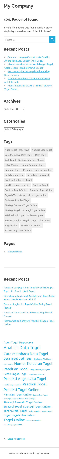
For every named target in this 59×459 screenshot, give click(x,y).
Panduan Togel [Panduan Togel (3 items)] (12, 169)
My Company (18, 6)
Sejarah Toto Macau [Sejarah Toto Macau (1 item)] (15, 195)
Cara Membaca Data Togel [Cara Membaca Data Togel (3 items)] (18, 154)
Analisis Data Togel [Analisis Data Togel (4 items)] (42, 149)
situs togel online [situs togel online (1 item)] (37, 195)
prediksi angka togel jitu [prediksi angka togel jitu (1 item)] (17, 184)
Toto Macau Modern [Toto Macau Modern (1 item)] (31, 225)
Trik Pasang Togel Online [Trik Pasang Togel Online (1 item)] (18, 230)
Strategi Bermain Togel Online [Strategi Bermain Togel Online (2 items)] (21, 205)
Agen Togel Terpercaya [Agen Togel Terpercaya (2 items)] (17, 149)
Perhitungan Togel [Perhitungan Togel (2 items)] (14, 174)
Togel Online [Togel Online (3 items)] (11, 225)
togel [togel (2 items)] (26, 220)
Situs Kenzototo (16, 438)
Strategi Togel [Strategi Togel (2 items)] (12, 210)
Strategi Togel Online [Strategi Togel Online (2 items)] (33, 210)
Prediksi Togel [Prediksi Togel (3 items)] (40, 184)
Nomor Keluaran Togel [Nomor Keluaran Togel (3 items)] (33, 164)
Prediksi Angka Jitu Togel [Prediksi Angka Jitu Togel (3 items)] (18, 179)
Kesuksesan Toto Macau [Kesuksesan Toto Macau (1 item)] (31, 159)
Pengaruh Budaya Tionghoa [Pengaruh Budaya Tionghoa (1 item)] (37, 169)
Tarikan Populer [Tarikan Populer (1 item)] (35, 215)
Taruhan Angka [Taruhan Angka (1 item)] (13, 220)
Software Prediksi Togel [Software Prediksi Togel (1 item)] (17, 200)
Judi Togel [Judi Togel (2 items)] (10, 159)
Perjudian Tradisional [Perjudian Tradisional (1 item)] (38, 174)
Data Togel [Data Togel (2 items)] (40, 154)
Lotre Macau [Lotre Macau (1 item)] (11, 164)
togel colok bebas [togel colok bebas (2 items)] (41, 220)
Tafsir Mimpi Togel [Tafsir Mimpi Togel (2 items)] (14, 215)
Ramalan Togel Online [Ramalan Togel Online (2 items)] (41, 189)
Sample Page (15, 251)
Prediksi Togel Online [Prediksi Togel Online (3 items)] (16, 189)
